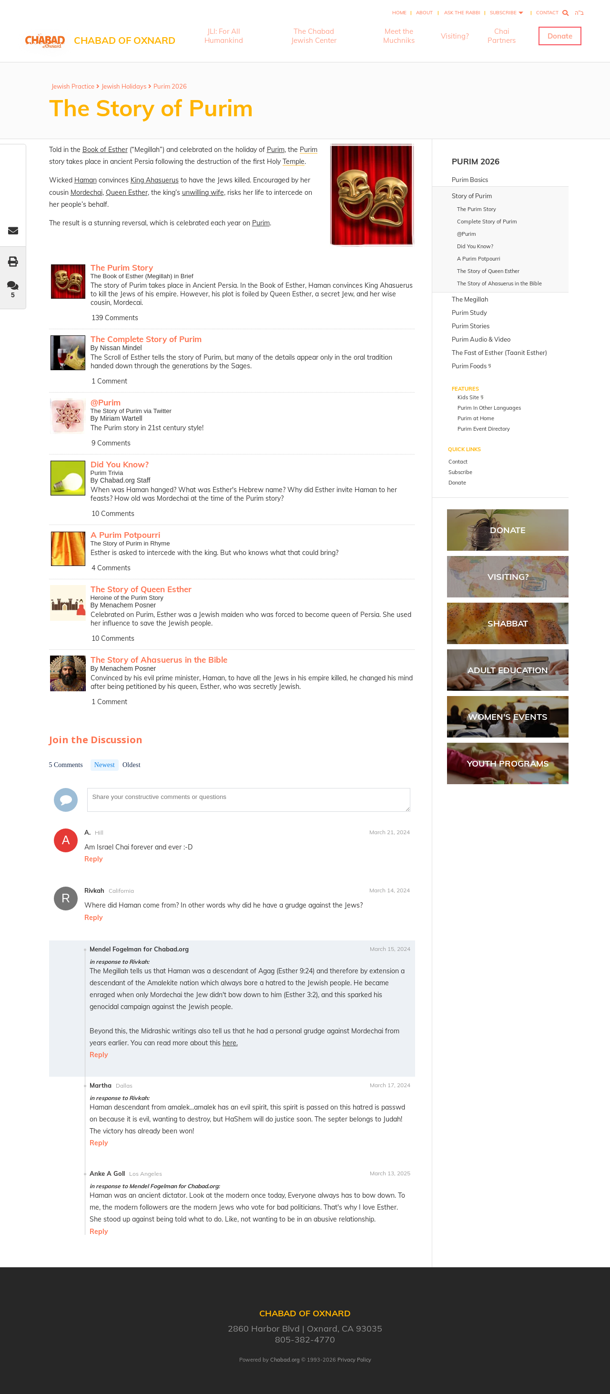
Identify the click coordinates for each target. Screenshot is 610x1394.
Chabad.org (285, 1359)
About (424, 13)
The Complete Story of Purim (146, 339)
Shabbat (508, 623)
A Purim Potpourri (125, 535)
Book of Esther (105, 149)
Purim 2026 (170, 86)
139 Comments (115, 317)
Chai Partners (502, 36)
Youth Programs (508, 763)
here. (230, 1043)
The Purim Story (122, 268)
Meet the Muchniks (399, 36)
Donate (560, 35)
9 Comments (111, 443)
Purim (276, 149)
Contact (547, 13)
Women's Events (508, 716)
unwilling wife (203, 192)
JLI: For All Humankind (223, 36)
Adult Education (508, 670)
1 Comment (109, 381)
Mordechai (86, 192)
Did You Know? (120, 464)
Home (399, 13)
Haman (85, 180)
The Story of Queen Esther (141, 589)
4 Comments (111, 568)
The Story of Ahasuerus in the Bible (159, 660)
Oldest (131, 764)
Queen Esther (127, 192)
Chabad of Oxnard (124, 40)
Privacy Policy (354, 1359)
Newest (104, 764)
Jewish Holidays (124, 86)
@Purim (106, 402)
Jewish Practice (72, 86)
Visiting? (455, 35)
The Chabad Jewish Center (313, 36)
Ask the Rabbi (462, 13)
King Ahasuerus (155, 180)
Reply (93, 859)
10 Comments (113, 513)
